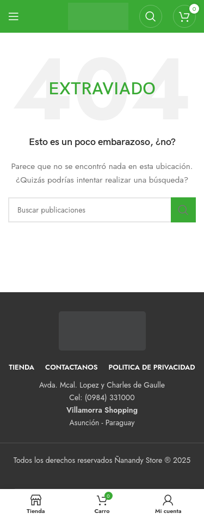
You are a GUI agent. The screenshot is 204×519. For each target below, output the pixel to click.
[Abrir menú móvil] (13, 16)
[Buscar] (151, 16)
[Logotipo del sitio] (98, 15)
